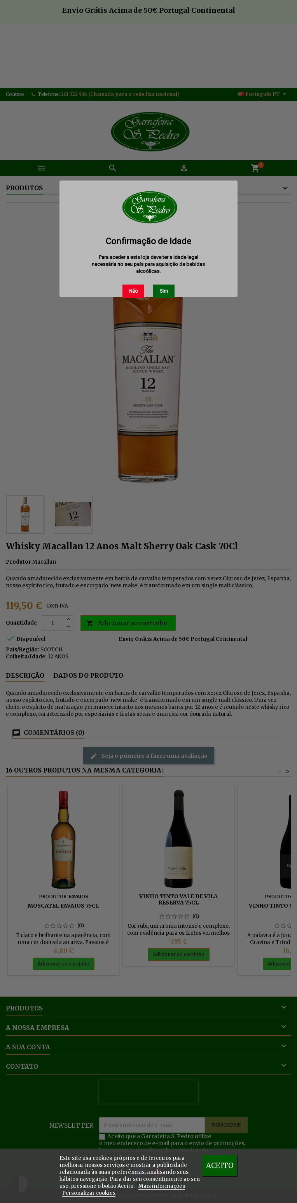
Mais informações (161, 1186)
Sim (164, 291)
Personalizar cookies (88, 1193)
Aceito (220, 1165)
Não (133, 291)
